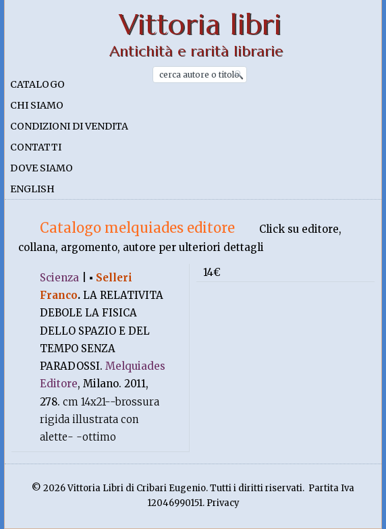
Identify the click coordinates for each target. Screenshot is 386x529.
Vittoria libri (200, 25)
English (32, 189)
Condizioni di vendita (69, 126)
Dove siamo (41, 168)
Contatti (35, 147)
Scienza (59, 277)
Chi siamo (36, 105)
